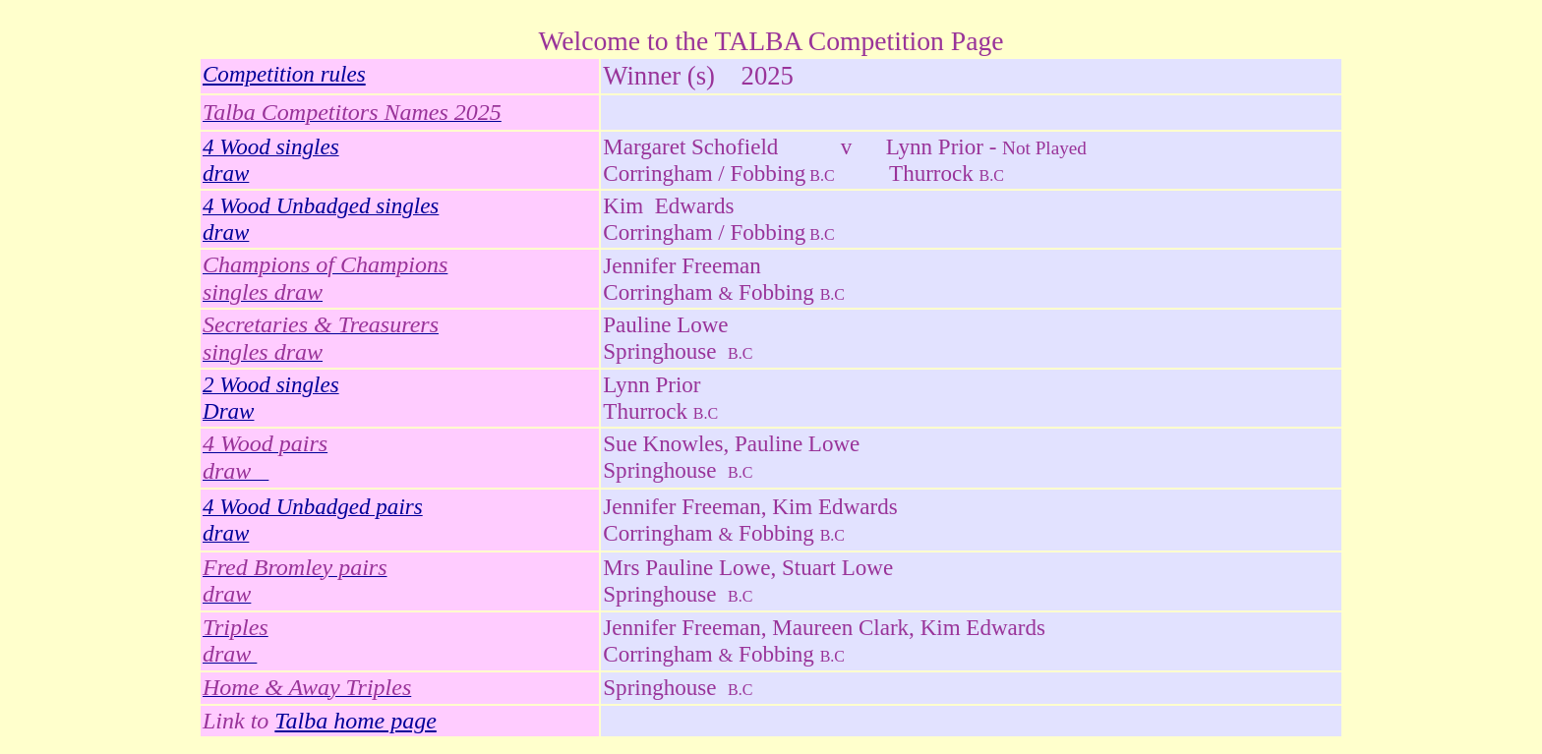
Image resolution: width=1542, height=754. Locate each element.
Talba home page (355, 720)
